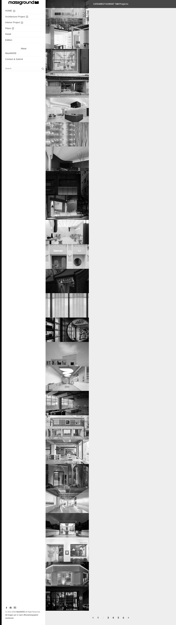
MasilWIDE (10, 53)
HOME (10, 10)
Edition (8, 40)
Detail (8, 34)
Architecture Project (16, 16)
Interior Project (14, 22)
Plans (9, 28)
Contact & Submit (14, 59)
